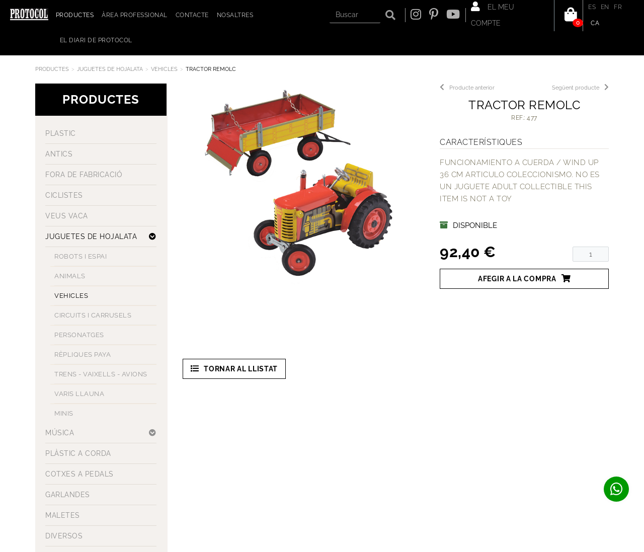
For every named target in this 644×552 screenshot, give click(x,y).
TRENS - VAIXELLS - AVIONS (100, 374)
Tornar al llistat (234, 368)
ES (592, 7)
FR (618, 7)
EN (605, 7)
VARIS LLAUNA (79, 394)
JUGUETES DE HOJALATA (110, 69)
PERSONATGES (79, 335)
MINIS (63, 413)
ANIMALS (70, 276)
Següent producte (580, 88)
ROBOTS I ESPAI (80, 256)
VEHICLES (164, 69)
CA (595, 23)
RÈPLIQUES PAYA (82, 354)
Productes (52, 69)
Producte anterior (467, 88)
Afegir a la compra (524, 278)
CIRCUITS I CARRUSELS (92, 315)
